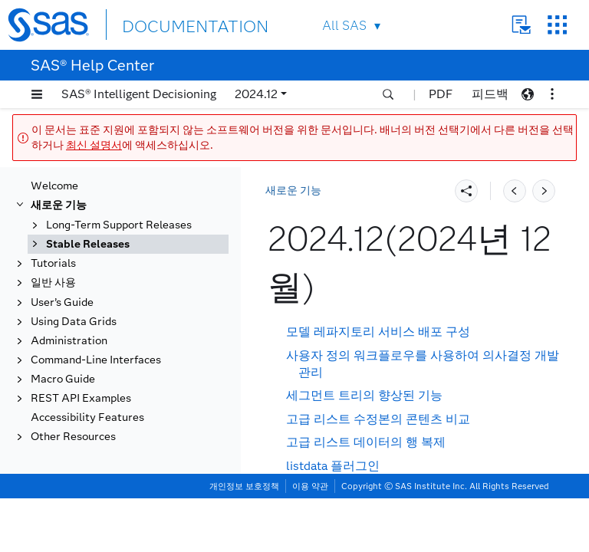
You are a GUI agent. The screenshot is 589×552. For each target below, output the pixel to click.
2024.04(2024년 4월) (113, 511)
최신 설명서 (94, 145)
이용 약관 (310, 539)
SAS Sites (557, 24)
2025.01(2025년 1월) (113, 331)
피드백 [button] (490, 94)
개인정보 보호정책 (244, 539)
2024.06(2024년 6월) (113, 471)
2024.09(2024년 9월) (113, 411)
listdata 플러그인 (333, 465)
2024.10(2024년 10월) (116, 391)
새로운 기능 (293, 190)
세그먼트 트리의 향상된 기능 (364, 395)
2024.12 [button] (256, 94)
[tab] (143, 352)
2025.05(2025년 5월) (113, 251)
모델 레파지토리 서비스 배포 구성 (378, 331)
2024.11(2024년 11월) (116, 371)
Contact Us (521, 24)
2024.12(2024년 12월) (117, 351)
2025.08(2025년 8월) (113, 192)
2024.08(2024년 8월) (113, 431)
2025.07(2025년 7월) (113, 212)
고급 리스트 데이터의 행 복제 (366, 442)
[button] (37, 94)
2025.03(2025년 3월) (113, 291)
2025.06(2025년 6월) (113, 231)
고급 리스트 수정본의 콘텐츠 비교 (378, 419)
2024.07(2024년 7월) (113, 451)
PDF (440, 94)
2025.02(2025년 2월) (113, 311)
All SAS (344, 25)
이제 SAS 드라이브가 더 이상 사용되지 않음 (405, 488)
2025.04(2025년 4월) (113, 271)
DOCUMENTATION (178, 24)
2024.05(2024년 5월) (113, 491)
